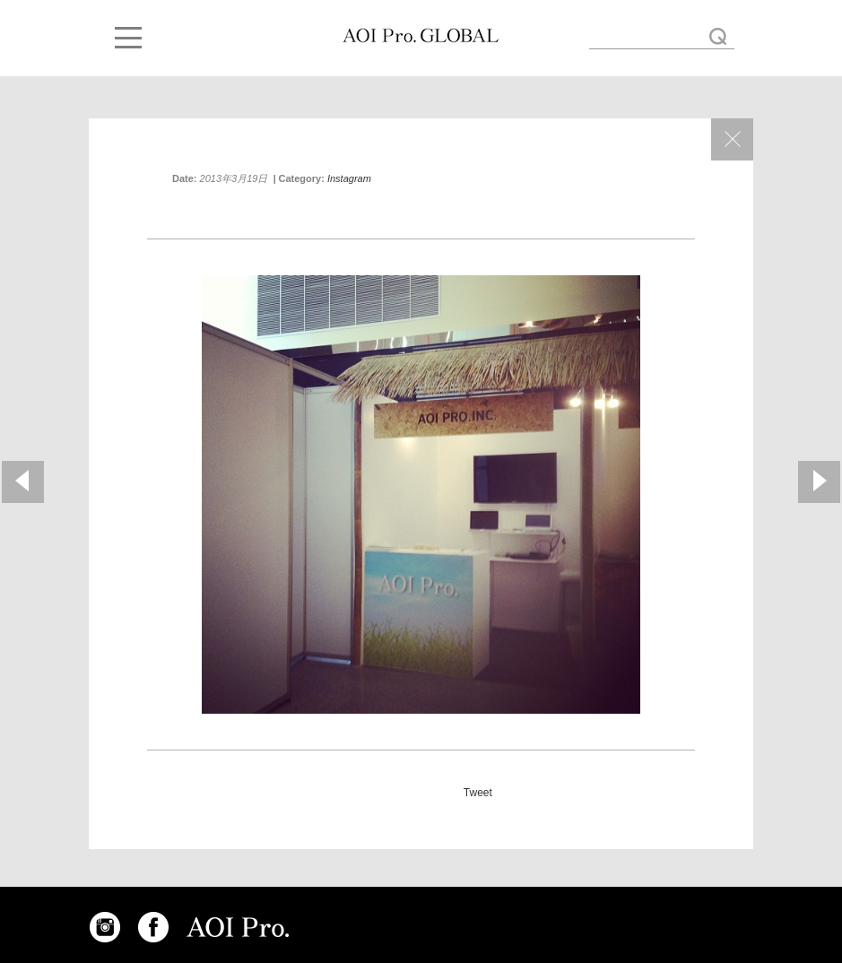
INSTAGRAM (105, 927)
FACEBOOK (153, 927)
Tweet (478, 792)
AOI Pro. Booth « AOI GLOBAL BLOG (420, 35)
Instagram (349, 178)
